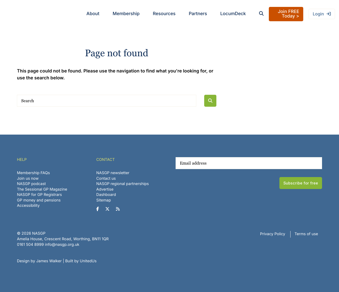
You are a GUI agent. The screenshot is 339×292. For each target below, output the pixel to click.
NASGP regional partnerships (122, 184)
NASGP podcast (31, 184)
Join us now (28, 178)
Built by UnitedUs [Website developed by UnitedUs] (81, 261)
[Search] (106, 101)
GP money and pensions (39, 200)
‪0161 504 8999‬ (30, 244)
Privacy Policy (272, 234)
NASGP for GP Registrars (39, 194)
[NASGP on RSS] (120, 209)
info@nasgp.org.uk (62, 244)
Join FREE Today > (288, 14)
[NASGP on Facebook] (99, 209)
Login (318, 13)
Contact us (106, 178)
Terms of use (306, 234)
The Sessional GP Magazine (42, 189)
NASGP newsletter (113, 173)
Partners (198, 13)
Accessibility (28, 205)
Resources (164, 13)
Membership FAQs (33, 173)
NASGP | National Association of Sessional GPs (25, 14)
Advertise (105, 189)
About (92, 13)
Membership (126, 13)
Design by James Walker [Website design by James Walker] (39, 261)
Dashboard (106, 194)
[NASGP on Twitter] (109, 209)
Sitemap (103, 200)
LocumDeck (233, 13)
